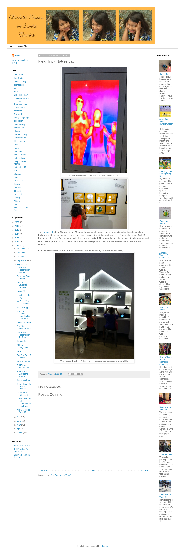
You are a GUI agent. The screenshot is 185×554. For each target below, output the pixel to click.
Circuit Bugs (164, 74)
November (22, 253)
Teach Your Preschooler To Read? (23, 334)
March (20, 432)
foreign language (21, 117)
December (22, 249)
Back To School (23, 361)
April (19, 429)
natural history (20, 155)
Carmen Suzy (23, 341)
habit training (19, 124)
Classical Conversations (20, 103)
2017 (17, 234)
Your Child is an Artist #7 (23, 411)
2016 (17, 238)
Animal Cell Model (164, 308)
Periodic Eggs (23, 307)
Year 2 (17, 204)
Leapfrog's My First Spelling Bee (165, 173)
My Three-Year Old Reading (23, 302)
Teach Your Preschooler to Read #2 (23, 270)
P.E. (16, 170)
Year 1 (17, 201)
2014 (17, 245)
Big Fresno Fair (21, 95)
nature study (19, 158)
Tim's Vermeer (165, 454)
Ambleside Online (22, 446)
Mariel (18, 56)
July (19, 417)
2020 (17, 222)
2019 (17, 226)
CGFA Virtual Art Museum (21, 450)
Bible (16, 91)
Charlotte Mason (21, 98)
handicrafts (19, 128)
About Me (22, 46)
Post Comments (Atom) (60, 475)
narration (18, 151)
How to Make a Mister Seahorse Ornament (166, 361)
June (19, 421)
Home (11, 46)
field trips (18, 111)
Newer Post (44, 470)
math (16, 144)
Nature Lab (48, 232)
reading (17, 187)
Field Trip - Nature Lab (23, 366)
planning (17, 174)
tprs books (18, 194)
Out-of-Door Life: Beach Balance (24, 386)
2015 (17, 241)
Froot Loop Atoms (164, 222)
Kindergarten (19, 141)
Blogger (104, 546)
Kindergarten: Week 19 (165, 408)
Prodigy (17, 184)
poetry (16, 177)
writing (17, 197)
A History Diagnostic (22, 346)
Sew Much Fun (23, 380)
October (21, 256)
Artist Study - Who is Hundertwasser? (166, 122)
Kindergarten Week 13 (165, 496)
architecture (19, 85)
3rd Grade (18, 78)
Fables (19, 351)
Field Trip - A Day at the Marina (22, 373)
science (17, 191)
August (20, 264)
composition (19, 107)
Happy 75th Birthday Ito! (23, 394)
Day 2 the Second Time (24, 327)
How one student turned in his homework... (23, 315)
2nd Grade (18, 75)
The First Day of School (24, 356)
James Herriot (20, 138)
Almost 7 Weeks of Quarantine (164, 255)
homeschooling (20, 134)
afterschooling (20, 81)
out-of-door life (20, 167)
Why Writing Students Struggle (22, 284)
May (19, 425)
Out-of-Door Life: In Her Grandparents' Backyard (24, 402)
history (17, 131)
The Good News (24, 322)
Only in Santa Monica (20, 162)
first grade (18, 114)
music (16, 148)
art (15, 88)
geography (18, 121)
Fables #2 (21, 291)
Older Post (144, 470)
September (22, 260)
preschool (18, 180)
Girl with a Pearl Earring (24, 277)
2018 (17, 230)
